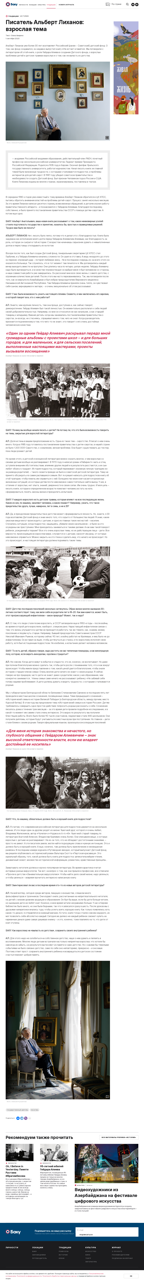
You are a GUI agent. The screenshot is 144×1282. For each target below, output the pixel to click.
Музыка (89, 1185)
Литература (91, 1262)
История (24, 16)
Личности (23, 5)
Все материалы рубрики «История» (119, 1137)
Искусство (90, 1251)
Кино (87, 1255)
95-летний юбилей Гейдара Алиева (51, 1168)
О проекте (117, 1251)
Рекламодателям (120, 1255)
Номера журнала (66, 5)
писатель (34, 1110)
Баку (34, 1251)
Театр (88, 1258)
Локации (33, 5)
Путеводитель (39, 1258)
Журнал (116, 1247)
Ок (131, 1276)
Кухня (61, 1258)
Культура (42, 5)
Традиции (51, 5)
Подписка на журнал (122, 1258)
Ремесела (63, 1251)
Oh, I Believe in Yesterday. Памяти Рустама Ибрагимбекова (17, 1171)
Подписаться (86, 1235)
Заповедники (39, 1255)
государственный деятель (17, 1110)
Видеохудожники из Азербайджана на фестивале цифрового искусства (106, 1195)
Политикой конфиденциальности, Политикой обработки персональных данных (47, 1276)
